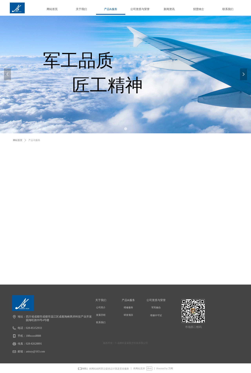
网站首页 (17, 140)
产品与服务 (34, 140)
